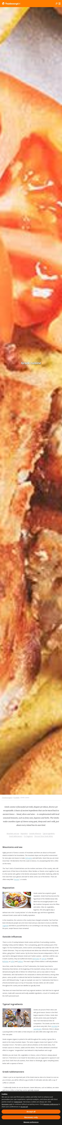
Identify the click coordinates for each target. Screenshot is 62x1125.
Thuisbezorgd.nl (7, 798)
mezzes (16, 879)
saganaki (5, 926)
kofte (12, 961)
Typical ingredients (49, 833)
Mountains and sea (13, 833)
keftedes (6, 961)
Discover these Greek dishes (43, 836)
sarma (44, 959)
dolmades (28, 858)
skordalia (54, 1026)
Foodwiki (16, 798)
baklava (20, 961)
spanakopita (37, 1029)
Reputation (24, 833)
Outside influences (35, 833)
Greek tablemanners (15, 836)
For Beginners (28, 836)
